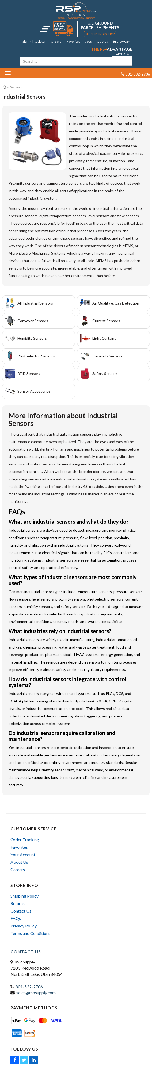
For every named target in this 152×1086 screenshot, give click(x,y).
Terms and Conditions (30, 933)
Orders (56, 42)
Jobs (88, 42)
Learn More (122, 54)
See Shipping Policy (100, 34)
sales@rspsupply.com (36, 992)
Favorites (73, 42)
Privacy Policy (23, 925)
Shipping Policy (24, 895)
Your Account (22, 854)
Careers (17, 869)
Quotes (102, 42)
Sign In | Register (34, 42)
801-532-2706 (29, 986)
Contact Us (20, 910)
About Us (19, 861)
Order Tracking (24, 839)
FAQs (15, 918)
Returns (17, 903)
